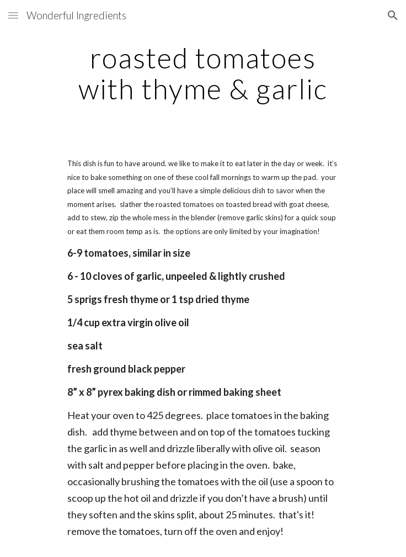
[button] (13, 15)
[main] (203, 73)
